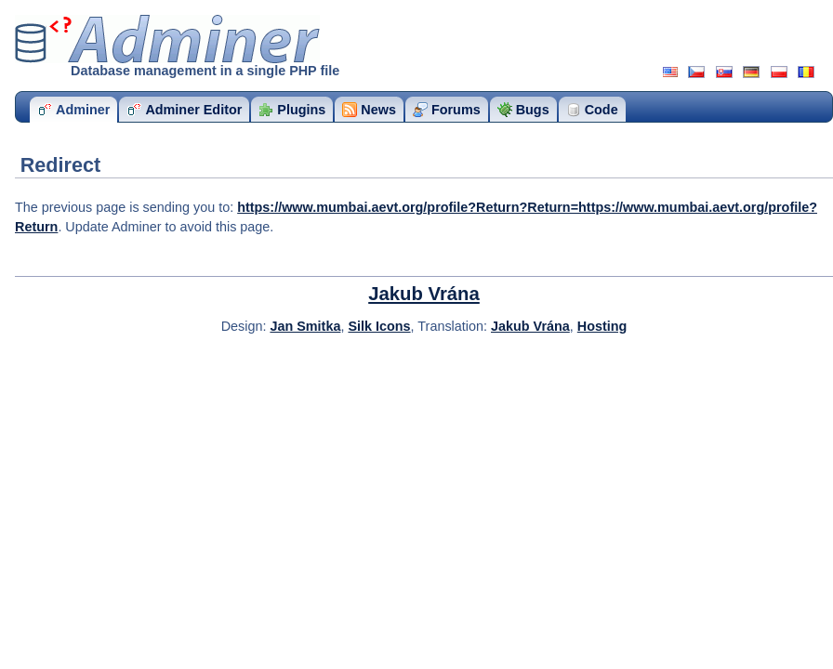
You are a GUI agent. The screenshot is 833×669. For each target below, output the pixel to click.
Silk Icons (379, 326)
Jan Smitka (305, 326)
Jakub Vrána (424, 293)
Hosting (602, 326)
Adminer (167, 39)
